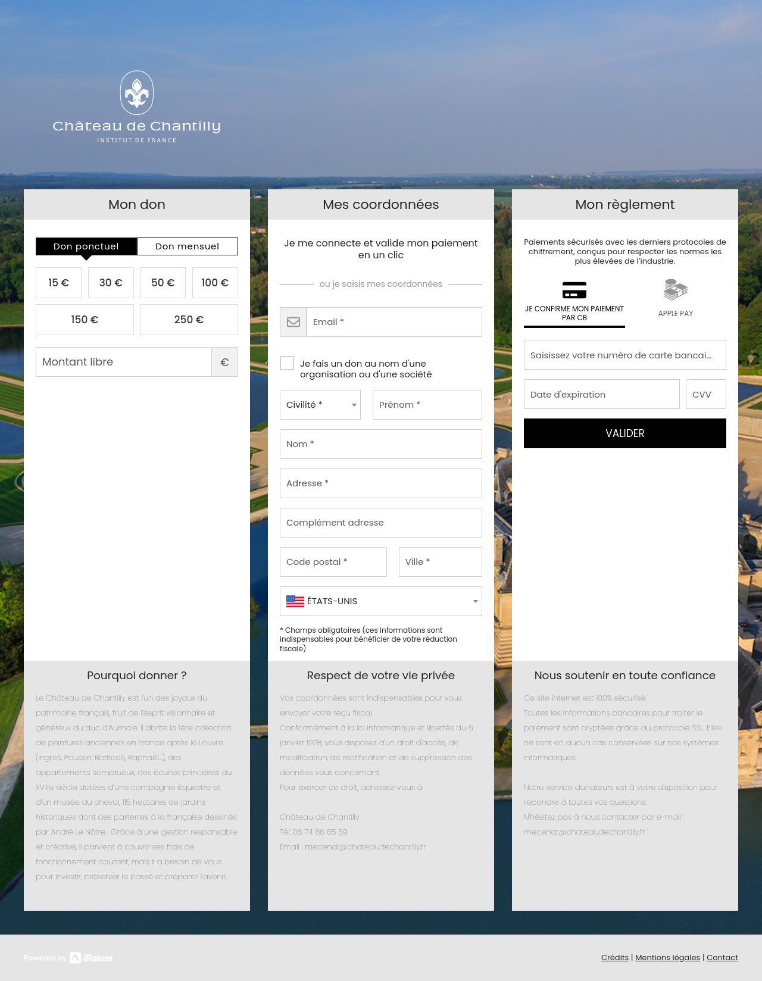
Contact (722, 957)
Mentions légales (667, 957)
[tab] (86, 246)
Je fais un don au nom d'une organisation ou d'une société (356, 364)
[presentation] (86, 246)
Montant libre (137, 362)
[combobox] (320, 405)
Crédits (615, 957)
